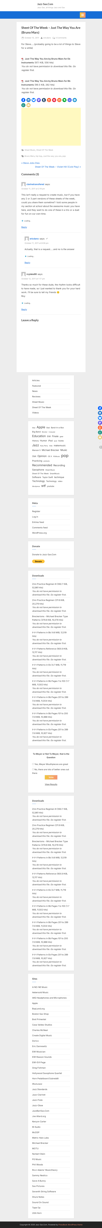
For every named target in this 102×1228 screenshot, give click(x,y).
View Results (51, 784)
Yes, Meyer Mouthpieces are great (51, 764)
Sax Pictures (38, 1186)
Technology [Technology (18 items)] (51, 481)
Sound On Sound (40, 1202)
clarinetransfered (35, 184)
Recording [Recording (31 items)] (59, 465)
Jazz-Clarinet (38, 1094)
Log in (35, 516)
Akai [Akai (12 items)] (33, 428)
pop (64, 156)
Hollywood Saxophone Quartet (47, 1073)
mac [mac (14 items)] (51, 446)
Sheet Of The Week (44, 150)
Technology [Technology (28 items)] (38, 481)
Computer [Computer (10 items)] (52, 432)
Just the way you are (52, 156)
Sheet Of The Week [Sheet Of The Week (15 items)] (40, 473)
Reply (24, 227)
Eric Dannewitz (39, 1046)
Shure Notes (38, 1197)
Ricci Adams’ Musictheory (45, 1170)
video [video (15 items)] (60, 481)
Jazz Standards (39, 1089)
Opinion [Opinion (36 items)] (42, 456)
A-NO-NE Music (40, 987)
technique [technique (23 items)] (59, 477)
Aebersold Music (40, 992)
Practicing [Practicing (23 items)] (37, 461)
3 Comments (61, 38)
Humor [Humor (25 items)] (43, 440)
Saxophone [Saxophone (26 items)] (38, 469)
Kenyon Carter (39, 1121)
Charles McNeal (40, 1030)
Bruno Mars (30, 156)
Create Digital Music (42, 1035)
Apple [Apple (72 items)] (41, 427)
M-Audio (36, 1127)
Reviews (36, 396)
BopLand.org (38, 1008)
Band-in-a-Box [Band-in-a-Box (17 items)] (57, 427)
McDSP (35, 1132)
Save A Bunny (39, 1181)
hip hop (39, 156)
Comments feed (40, 527)
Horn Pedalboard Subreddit (45, 1078)
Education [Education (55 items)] (39, 436)
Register (36, 511)
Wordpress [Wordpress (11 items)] (36, 486)
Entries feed (38, 522)
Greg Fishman (39, 1068)
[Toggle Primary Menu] (83, 15)
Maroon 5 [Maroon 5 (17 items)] (36, 450)
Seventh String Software (44, 1191)
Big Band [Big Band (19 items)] (36, 432)
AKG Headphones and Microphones (49, 998)
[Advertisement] (51, 127)
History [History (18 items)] (35, 441)
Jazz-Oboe (37, 1105)
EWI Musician (38, 1051)
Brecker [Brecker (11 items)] (44, 432)
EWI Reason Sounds (42, 1057)
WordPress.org (39, 533)
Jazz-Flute (37, 1100)
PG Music (36, 1159)
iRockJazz (37, 1084)
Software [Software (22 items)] (36, 477)
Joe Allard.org (39, 1116)
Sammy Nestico (39, 1175)
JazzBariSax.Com (40, 1111)
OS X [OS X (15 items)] (50, 456)
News (35, 391)
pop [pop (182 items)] (64, 455)
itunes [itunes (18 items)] (61, 441)
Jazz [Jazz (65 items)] (35, 445)
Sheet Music (30, 150)
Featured (36, 386)
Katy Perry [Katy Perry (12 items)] (44, 446)
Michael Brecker (40, 1143)
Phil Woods (37, 1164)
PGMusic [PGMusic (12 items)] (56, 456)
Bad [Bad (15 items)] (48, 428)
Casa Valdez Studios (42, 1024)
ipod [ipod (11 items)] (55, 441)
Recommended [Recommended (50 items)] (42, 465)
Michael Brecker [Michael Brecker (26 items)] (50, 450)
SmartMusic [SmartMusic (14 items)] (55, 474)
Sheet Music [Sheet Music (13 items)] (50, 470)
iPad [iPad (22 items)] (50, 440)
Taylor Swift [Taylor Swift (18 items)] (47, 477)
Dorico (35, 1041)
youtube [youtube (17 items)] (50, 486)
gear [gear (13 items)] (61, 436)
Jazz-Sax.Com (45, 4)
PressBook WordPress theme (70, 1225)
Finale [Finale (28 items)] (55, 436)
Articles (36, 380)
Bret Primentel (39, 1019)
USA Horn (37, 1213)
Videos (35, 412)
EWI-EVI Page (39, 1062)
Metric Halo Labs (40, 1137)
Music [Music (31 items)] (63, 450)
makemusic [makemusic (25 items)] (60, 445)
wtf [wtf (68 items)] (43, 486)
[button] (23, 100)
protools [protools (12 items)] (47, 461)
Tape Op (36, 1207)
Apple (35, 1003)
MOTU (35, 1148)
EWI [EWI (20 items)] (49, 436)
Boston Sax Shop (40, 1014)
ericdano (47, 37)
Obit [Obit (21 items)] (34, 456)
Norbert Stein (38, 1154)
